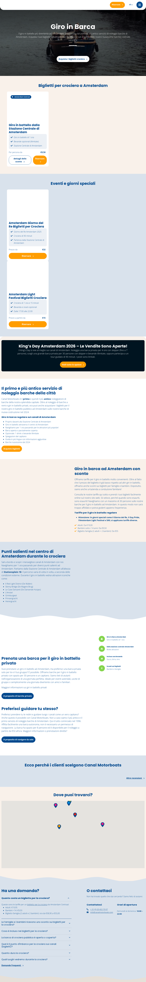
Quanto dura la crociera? (15, 953)
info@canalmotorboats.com (100, 912)
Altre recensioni (135, 778)
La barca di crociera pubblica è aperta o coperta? (28, 937)
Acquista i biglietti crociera (73, 59)
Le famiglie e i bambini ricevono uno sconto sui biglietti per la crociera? (33, 923)
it (130, 4)
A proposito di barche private (17, 696)
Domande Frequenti (12, 965)
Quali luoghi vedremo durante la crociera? (24, 959)
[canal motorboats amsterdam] (100, 951)
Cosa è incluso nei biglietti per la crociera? (24, 931)
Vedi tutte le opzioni (73, 364)
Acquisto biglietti (11, 448)
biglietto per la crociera (37, 904)
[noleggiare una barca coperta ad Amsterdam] (131, 931)
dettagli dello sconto (20, 160)
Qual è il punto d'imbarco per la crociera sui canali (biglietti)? (28, 945)
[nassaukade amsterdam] (100, 931)
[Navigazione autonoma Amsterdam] (131, 952)
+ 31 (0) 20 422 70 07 (97, 909)
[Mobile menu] (139, 5)
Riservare (40, 160)
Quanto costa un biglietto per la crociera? (25, 898)
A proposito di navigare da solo (18, 739)
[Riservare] (117, 5)
